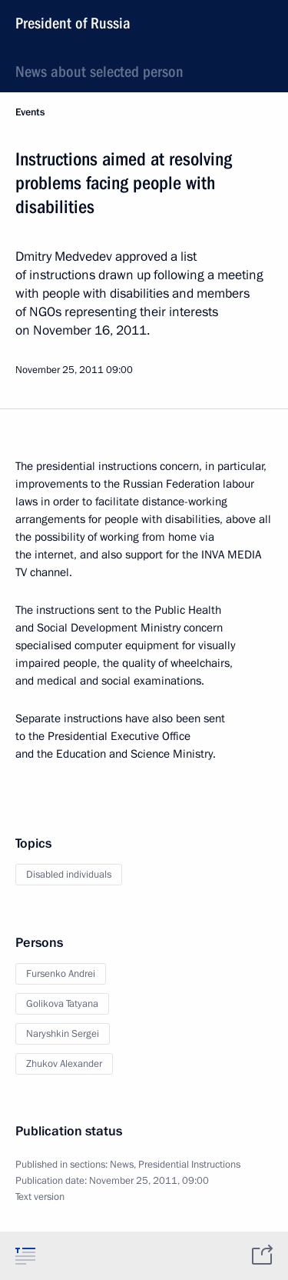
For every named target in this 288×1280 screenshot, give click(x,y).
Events (30, 112)
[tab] (25, 1255)
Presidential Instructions (189, 1165)
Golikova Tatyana (62, 1004)
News (122, 1165)
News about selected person (99, 71)
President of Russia (73, 23)
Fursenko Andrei (60, 974)
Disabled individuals (68, 875)
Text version (40, 1197)
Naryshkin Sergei (62, 1034)
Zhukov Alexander (64, 1064)
